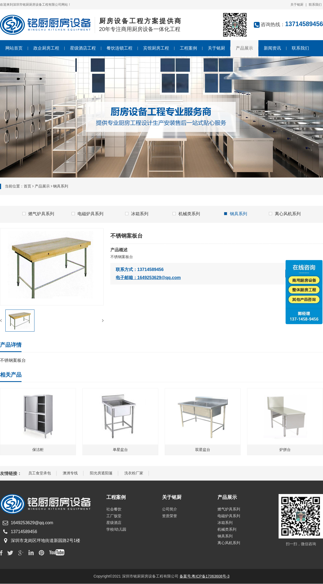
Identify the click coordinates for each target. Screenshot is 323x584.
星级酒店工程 (83, 48)
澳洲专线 (70, 473)
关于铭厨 (296, 4)
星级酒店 (113, 523)
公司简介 (169, 509)
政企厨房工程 (46, 48)
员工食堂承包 (39, 473)
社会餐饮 (113, 509)
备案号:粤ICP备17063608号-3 (205, 576)
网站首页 (14, 48)
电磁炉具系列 (87, 213)
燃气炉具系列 (38, 213)
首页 (27, 186)
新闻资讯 (272, 48)
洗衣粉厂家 (133, 473)
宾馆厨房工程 (156, 48)
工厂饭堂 (113, 516)
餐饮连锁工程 (119, 48)
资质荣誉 (169, 516)
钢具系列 (235, 213)
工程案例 (188, 48)
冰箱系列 (136, 213)
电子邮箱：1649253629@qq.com (148, 277)
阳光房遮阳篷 (101, 473)
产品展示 (244, 48)
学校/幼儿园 (116, 529)
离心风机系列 (285, 213)
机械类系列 (186, 213)
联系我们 (315, 4)
